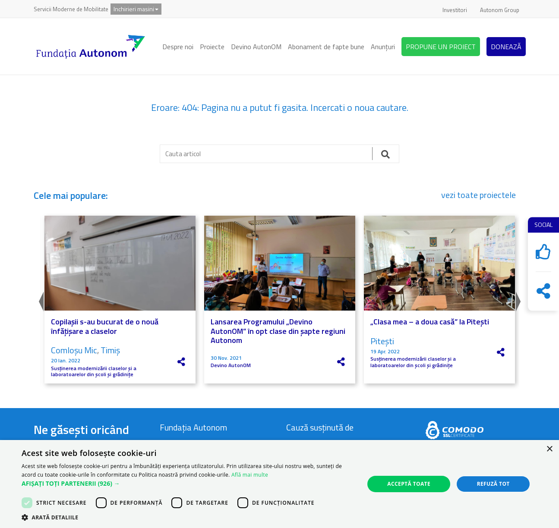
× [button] (549, 449)
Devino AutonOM (256, 46)
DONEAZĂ (506, 46)
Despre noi (177, 46)
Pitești (382, 341)
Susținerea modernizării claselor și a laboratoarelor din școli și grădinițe (93, 371)
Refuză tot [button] (493, 483)
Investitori (454, 10)
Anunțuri (383, 46)
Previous (40, 299)
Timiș (110, 350)
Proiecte (212, 46)
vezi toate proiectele (478, 195)
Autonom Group (499, 10)
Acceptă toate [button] (408, 483)
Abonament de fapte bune (326, 46)
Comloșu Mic (74, 350)
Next (519, 299)
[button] (188, 483)
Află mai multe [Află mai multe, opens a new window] (249, 474)
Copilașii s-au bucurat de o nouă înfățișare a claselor (104, 326)
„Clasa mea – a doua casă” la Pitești (429, 321)
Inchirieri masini (136, 8)
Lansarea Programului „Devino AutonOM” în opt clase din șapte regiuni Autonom (278, 331)
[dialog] (279, 484)
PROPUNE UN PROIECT (441, 46)
